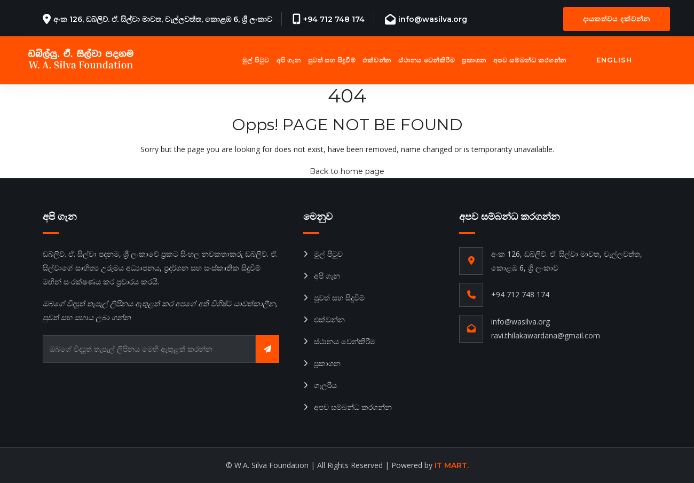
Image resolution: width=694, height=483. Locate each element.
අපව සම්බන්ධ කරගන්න (529, 60)
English (614, 60)
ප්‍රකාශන (474, 60)
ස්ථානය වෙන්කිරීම (426, 60)
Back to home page (347, 171)
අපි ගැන (289, 60)
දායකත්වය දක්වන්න (616, 18)
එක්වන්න (376, 60)
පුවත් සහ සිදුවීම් (332, 60)
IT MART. (452, 465)
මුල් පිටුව (256, 60)
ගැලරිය (325, 385)
